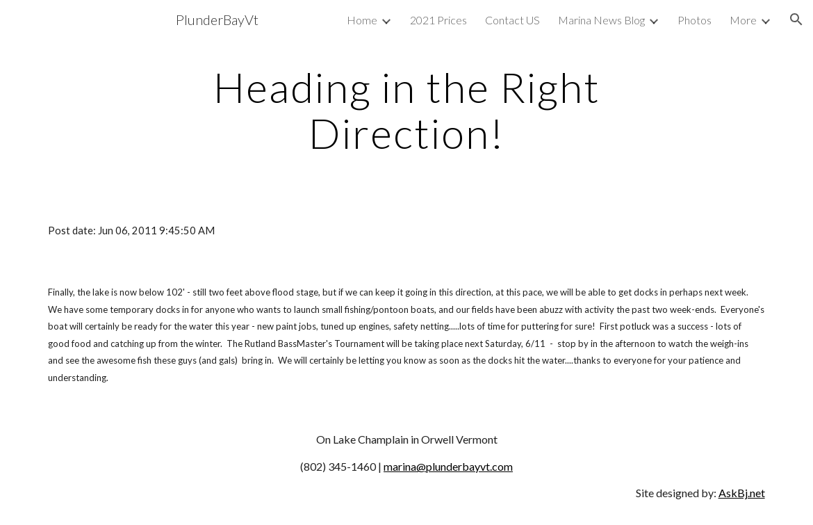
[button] (796, 19)
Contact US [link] (512, 19)
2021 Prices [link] (438, 19)
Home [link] (362, 19)
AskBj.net (741, 492)
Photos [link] (695, 19)
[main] (406, 109)
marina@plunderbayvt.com (448, 466)
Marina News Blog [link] (601, 19)
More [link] (743, 19)
